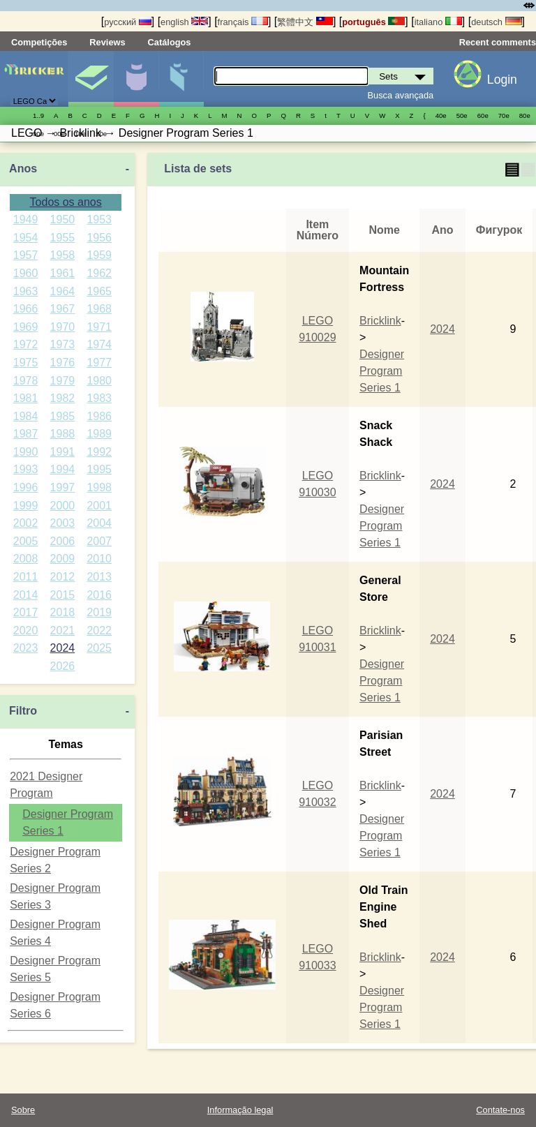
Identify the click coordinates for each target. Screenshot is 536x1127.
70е (503, 115)
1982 (62, 398)
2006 (62, 541)
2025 (99, 648)
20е (101, 133)
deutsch (496, 22)
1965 (99, 291)
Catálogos (169, 42)
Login (502, 80)
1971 (99, 327)
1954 (25, 238)
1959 (99, 255)
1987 (25, 434)
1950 (62, 219)
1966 (25, 309)
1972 (25, 344)
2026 (62, 666)
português (373, 22)
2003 (62, 523)
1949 (25, 219)
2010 (99, 559)
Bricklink (380, 321)
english (184, 22)
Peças (181, 79)
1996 (25, 487)
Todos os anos (66, 202)
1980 (99, 381)
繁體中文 (305, 22)
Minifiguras (136, 79)
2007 (99, 541)
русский (127, 22)
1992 (99, 452)
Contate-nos (500, 1110)
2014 (25, 595)
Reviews (107, 42)
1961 (62, 273)
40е (441, 115)
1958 (62, 255)
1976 (62, 362)
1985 (62, 416)
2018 (62, 612)
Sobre (23, 1110)
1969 (25, 327)
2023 (25, 648)
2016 (99, 595)
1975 (25, 362)
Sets (90, 79)
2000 (62, 506)
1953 (99, 219)
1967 (62, 309)
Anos (23, 168)
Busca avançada (401, 95)
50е (462, 115)
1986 (99, 416)
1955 (62, 238)
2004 (99, 523)
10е (80, 133)
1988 (62, 434)
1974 (99, 344)
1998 (99, 487)
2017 (25, 612)
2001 (99, 506)
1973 (62, 344)
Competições (39, 42)
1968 (99, 309)
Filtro (23, 711)
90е (38, 133)
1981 (25, 398)
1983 (99, 398)
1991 (62, 452)
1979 (62, 381)
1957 (25, 255)
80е (524, 115)
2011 (25, 577)
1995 (99, 469)
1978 (25, 381)
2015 (62, 595)
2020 (25, 630)
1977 (99, 362)
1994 (62, 469)
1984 (25, 416)
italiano (438, 22)
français (243, 22)
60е (483, 115)
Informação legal (240, 1110)
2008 (25, 559)
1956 (99, 238)
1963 (25, 291)
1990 (25, 452)
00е (59, 133)
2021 (62, 630)
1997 (62, 487)
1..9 (38, 115)
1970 (62, 327)
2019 (99, 612)
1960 (25, 273)
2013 (99, 577)
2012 (62, 577)
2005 (25, 541)
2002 (25, 523)
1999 (25, 506)
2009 (62, 559)
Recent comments (497, 42)
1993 (25, 469)
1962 (99, 273)
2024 (62, 648)
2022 (99, 630)
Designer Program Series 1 (381, 371)
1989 (99, 434)
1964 (62, 291)
